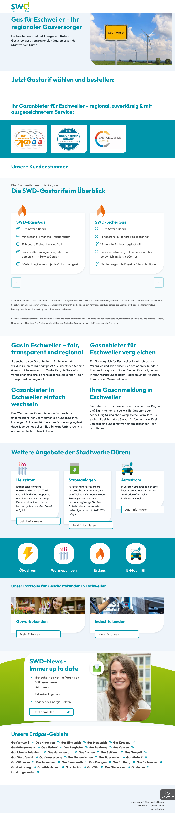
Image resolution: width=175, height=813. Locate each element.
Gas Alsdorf (134, 757)
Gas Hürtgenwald (23, 747)
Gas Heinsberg (21, 767)
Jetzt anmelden (51, 712)
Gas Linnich (73, 767)
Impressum (136, 802)
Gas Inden (138, 767)
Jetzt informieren (31, 521)
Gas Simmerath (72, 762)
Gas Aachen (87, 752)
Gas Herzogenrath (60, 752)
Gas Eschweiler (147, 762)
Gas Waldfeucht (22, 757)
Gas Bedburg (98, 747)
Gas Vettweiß (20, 742)
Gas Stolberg (121, 762)
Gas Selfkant (110, 752)
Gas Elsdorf (49, 747)
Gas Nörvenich (71, 742)
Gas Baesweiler (109, 757)
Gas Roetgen (98, 762)
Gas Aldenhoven (48, 767)
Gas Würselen (20, 762)
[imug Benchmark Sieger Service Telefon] (69, 139)
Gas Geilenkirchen (80, 757)
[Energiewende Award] (108, 139)
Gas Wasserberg (50, 757)
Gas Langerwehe (22, 772)
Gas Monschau (46, 762)
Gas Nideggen (45, 742)
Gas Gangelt (133, 752)
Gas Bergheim (73, 747)
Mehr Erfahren (30, 634)
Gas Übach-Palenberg (26, 752)
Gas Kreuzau (121, 742)
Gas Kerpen (121, 747)
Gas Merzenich (97, 742)
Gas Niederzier (115, 767)
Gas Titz (93, 767)
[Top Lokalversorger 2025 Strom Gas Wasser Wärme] (29, 139)
